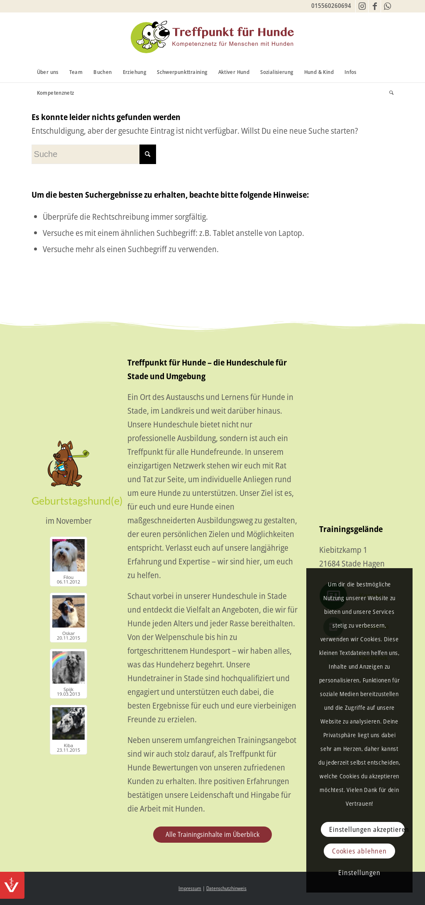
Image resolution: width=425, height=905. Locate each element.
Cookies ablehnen (359, 851)
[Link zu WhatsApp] (387, 6)
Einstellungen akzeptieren (366, 829)
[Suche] (388, 92)
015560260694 (331, 5)
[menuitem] (48, 71)
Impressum (189, 888)
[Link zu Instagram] (362, 6)
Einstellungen (359, 872)
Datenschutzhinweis (226, 888)
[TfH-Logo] (212, 37)
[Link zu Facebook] (375, 6)
